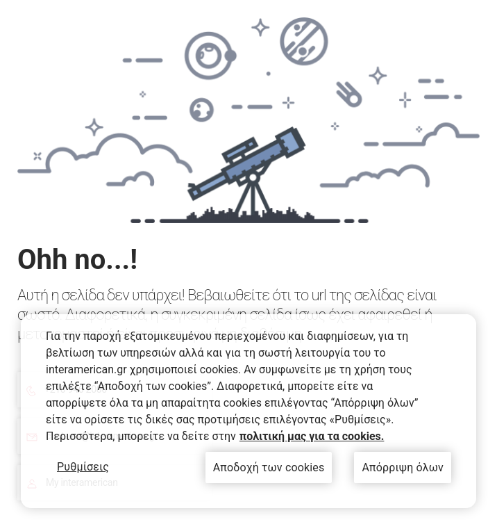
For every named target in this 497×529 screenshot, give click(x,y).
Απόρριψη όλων (403, 467)
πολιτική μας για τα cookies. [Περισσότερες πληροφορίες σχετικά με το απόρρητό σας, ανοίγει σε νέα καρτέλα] (312, 436)
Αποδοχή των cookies (269, 467)
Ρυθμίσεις (83, 466)
